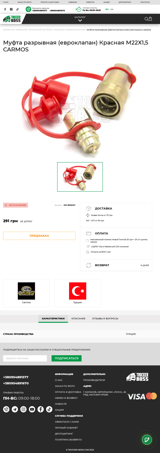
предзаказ (39, 236)
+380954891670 (57, 10)
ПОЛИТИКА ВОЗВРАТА (68, 439)
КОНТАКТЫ (145, 2)
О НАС (5, 2)
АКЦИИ (106, 2)
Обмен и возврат (66, 398)
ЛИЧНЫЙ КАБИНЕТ (66, 428)
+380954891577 (39, 10)
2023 (91, 450)
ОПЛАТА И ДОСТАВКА (50, 2)
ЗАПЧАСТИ (8, 30)
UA (111, 9)
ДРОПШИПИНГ (125, 2)
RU (107, 9)
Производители (94, 380)
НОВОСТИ (90, 2)
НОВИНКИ (72, 2)
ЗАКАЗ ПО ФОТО (24, 2)
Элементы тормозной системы (34, 30)
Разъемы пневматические (69, 30)
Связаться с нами (67, 422)
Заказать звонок (40, 8)
